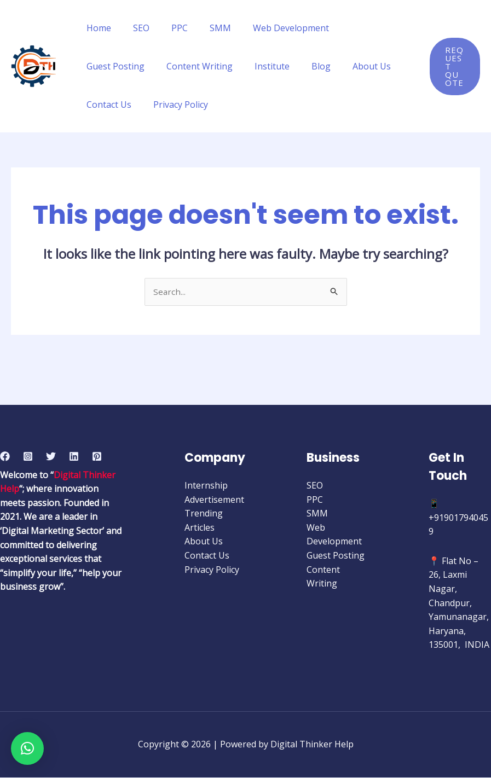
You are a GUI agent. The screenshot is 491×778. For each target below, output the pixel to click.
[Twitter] (51, 457)
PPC (168, 28)
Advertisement (214, 500)
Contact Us (335, 66)
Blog (230, 66)
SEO (134, 28)
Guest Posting (356, 28)
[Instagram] (28, 457)
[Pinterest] (97, 457)
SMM (205, 28)
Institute (185, 66)
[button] (27, 748)
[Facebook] (5, 457)
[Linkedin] (74, 457)
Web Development (271, 28)
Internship (206, 486)
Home (96, 28)
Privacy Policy (111, 104)
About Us (276, 66)
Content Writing (117, 66)
